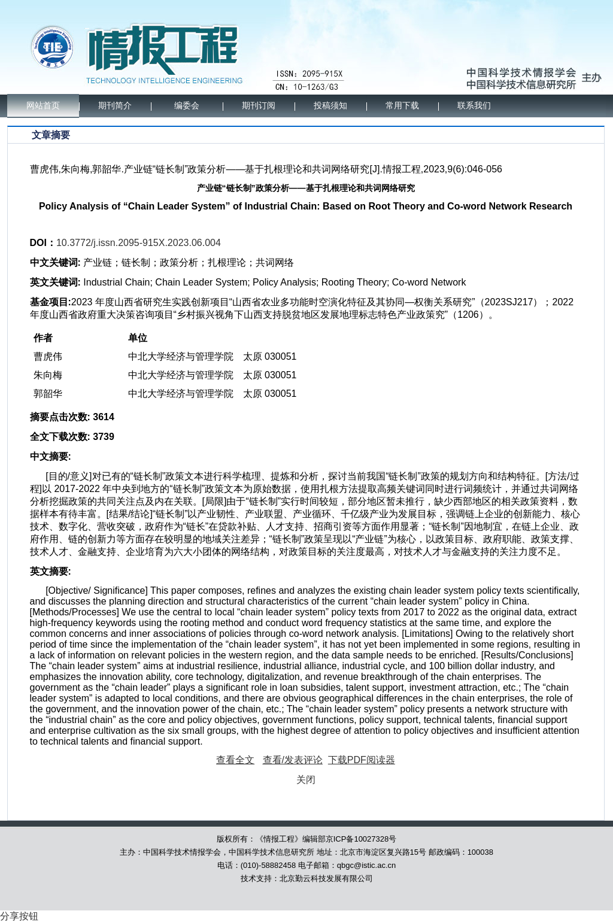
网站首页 (43, 105)
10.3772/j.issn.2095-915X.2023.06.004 (138, 243)
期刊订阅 (258, 105)
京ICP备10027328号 (361, 838)
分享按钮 (19, 916)
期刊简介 (115, 105)
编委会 (186, 105)
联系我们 (474, 105)
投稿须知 (330, 105)
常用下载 (402, 105)
